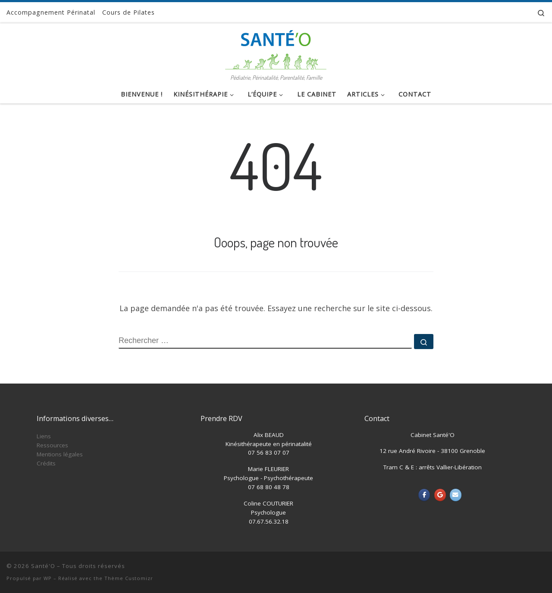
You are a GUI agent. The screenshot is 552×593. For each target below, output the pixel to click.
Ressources (52, 445)
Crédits (46, 463)
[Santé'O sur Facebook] (424, 495)
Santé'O (43, 566)
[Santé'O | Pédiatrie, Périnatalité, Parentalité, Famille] (276, 47)
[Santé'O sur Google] (440, 495)
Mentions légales (60, 454)
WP (48, 578)
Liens (44, 436)
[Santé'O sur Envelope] (455, 495)
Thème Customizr (128, 578)
